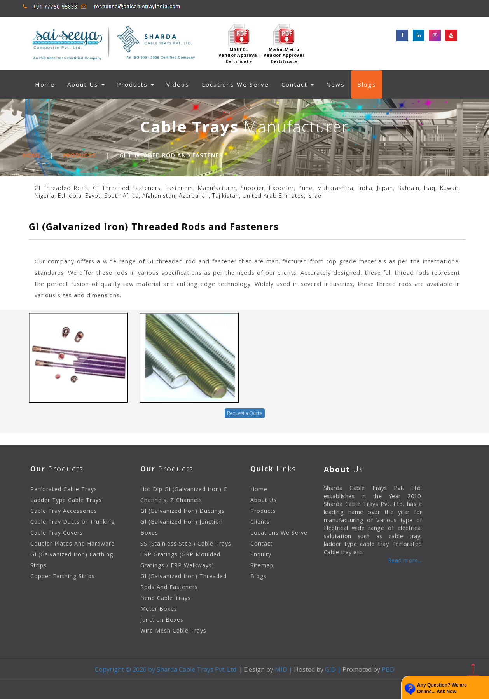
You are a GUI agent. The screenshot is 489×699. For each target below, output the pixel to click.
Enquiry (260, 554)
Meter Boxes (158, 608)
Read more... (405, 560)
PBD (387, 669)
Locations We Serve (235, 84)
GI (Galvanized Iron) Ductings (182, 510)
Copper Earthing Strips (62, 576)
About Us (86, 84)
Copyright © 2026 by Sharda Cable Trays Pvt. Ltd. (166, 669)
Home (48, 84)
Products (79, 155)
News (335, 84)
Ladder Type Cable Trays (66, 500)
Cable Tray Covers (56, 532)
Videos (177, 84)
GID (330, 669)
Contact (297, 84)
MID (281, 669)
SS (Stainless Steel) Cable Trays (185, 543)
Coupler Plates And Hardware (72, 543)
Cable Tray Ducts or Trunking (72, 521)
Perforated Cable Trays (63, 489)
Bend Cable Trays (165, 597)
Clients (260, 521)
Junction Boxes (161, 619)
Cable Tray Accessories (63, 510)
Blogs (366, 84)
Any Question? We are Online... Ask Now (442, 688)
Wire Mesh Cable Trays (173, 630)
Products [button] (135, 84)
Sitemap (262, 565)
